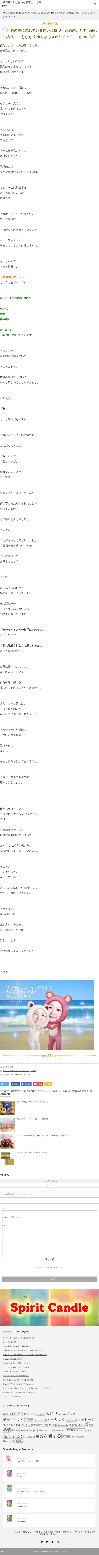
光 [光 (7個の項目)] (42, 1425)
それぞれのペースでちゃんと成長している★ (19, 1338)
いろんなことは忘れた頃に (12, 1396)
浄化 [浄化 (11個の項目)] (26, 1430)
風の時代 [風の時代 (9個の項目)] (19, 1441)
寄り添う (6, 1074)
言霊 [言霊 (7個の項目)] (82, 1437)
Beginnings (21, 1521)
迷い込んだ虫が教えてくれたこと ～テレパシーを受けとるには (43, 1136)
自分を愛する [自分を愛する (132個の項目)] (48, 1435)
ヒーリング (16, 1532)
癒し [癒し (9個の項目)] (63, 1430)
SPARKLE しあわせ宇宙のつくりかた (54, 1551)
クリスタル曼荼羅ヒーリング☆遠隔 (16, 1367)
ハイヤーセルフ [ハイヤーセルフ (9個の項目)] (40, 1420)
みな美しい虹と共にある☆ (12, 1359)
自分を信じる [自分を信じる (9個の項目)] (29, 1437)
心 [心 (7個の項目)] (84, 1425)
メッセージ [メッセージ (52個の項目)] (86, 1419)
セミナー (6, 1532)
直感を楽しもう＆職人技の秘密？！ (16, 1376)
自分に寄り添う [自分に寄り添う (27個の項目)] (13, 1436)
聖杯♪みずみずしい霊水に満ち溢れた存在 (18, 1380)
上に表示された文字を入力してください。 (49, 1267)
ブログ (33, 1071)
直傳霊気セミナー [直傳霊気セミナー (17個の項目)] (75, 1430)
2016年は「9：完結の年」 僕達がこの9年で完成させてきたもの (66, 1091)
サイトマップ (89, 1532)
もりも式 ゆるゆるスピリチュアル (16, 1071)
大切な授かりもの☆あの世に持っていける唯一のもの (22, 1350)
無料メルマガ (68, 1532)
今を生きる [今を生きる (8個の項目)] (28, 1425)
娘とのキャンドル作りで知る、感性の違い (33, 1119)
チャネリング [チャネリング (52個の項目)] (13, 1419)
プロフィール (40, 1532)
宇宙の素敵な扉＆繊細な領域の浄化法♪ (17, 1346)
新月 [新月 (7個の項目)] (17, 1430)
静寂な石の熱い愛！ (10, 1342)
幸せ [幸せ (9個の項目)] (80, 1425)
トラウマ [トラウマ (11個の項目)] (29, 1420)
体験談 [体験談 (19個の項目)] (37, 1424)
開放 (28, 1074)
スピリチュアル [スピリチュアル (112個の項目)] (60, 1413)
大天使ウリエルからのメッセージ (15, 1371)
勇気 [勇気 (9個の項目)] (46, 1425)
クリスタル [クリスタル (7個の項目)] (40, 1414)
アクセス (78, 1532)
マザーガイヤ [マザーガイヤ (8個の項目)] (71, 1420)
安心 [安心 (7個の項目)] (76, 1425)
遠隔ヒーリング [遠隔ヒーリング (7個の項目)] (9, 1441)
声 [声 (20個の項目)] (50, 1424)
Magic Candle (22, 1458)
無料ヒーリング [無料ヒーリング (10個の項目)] (45, 1430)
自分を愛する (20, 1074)
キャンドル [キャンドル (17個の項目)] (29, 1413)
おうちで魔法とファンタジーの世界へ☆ (33, 1102)
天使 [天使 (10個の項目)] (54, 1425)
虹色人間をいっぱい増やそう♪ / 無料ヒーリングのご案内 (25, 1355)
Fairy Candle (22, 1506)
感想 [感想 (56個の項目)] (6, 1430)
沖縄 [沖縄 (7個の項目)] (22, 1430)
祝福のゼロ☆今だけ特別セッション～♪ (17, 1363)
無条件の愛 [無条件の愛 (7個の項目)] (57, 1430)
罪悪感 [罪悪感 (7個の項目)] (88, 1430)
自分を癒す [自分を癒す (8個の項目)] (66, 1437)
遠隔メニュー (27, 1532)
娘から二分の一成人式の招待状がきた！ (33, 1152)
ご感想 (50, 1532)
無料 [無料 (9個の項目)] (35, 1430)
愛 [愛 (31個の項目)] (87, 1424)
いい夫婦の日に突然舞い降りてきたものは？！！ (20, 1091)
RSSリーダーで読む (18, 1332)
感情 (12, 1074)
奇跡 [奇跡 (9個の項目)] (71, 1425)
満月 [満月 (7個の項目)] (31, 1430)
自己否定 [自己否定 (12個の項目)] (75, 1436)
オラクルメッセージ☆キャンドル (30, 1491)
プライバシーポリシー (49, 1534)
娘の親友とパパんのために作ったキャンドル (19, 1392)
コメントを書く (9, 1067)
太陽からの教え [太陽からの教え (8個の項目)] (63, 1425)
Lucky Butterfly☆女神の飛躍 (28, 1461)
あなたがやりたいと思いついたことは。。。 (19, 1384)
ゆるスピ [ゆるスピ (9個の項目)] (6, 1414)
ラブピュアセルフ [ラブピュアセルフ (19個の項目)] (13, 1424)
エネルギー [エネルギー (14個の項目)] (16, 1414)
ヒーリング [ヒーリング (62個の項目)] (56, 1419)
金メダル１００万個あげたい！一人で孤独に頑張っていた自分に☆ (27, 1388)
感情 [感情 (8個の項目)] (91, 1425)
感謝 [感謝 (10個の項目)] (13, 1430)
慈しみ (19, 1476)
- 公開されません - (12, 1217)
